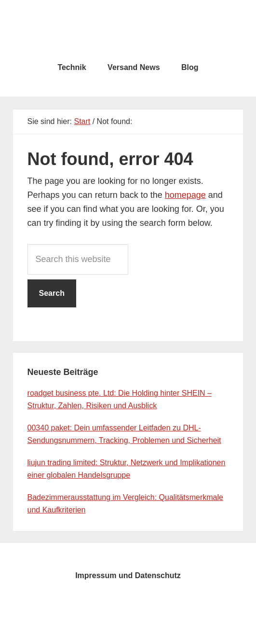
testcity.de (128, 29)
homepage (185, 195)
